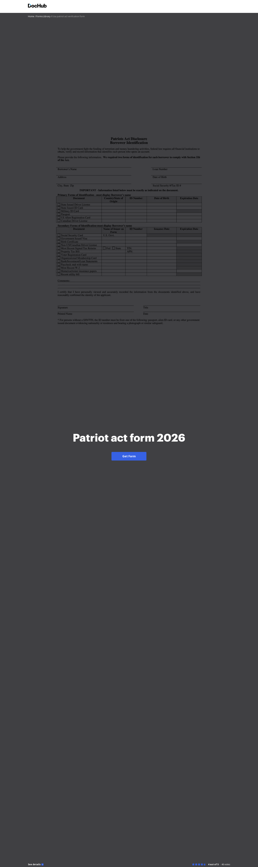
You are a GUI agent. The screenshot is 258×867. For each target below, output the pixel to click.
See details (34, 864)
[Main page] (37, 6)
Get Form (129, 456)
